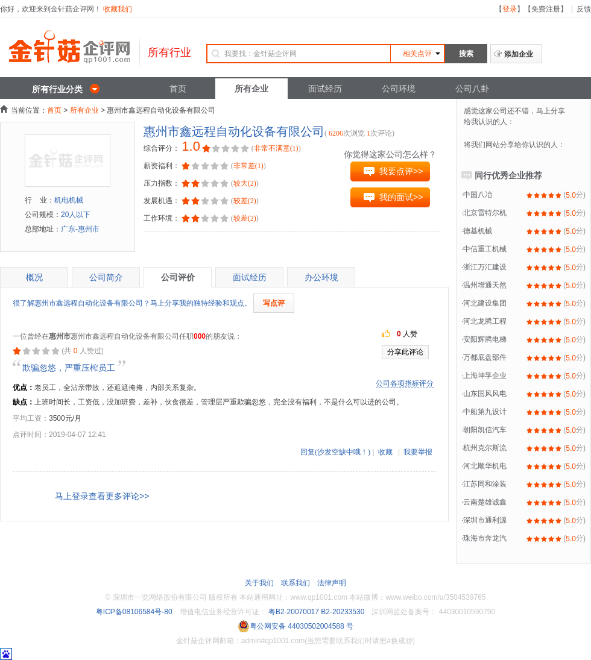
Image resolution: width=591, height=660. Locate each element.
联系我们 (295, 583)
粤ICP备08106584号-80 (134, 612)
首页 (177, 88)
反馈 (584, 9)
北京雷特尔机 (485, 213)
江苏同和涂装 (485, 484)
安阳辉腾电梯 (485, 339)
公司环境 (399, 88)
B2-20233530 (342, 612)
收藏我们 (117, 9)
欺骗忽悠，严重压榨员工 (68, 367)
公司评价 (178, 277)
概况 (34, 277)
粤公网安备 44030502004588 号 (295, 626)
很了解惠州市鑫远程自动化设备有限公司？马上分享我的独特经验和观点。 (132, 303)
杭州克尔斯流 (485, 448)
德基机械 (477, 231)
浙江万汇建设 (485, 267)
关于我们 (259, 583)
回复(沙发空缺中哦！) (335, 452)
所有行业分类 (57, 89)
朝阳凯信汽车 (485, 430)
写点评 (274, 303)
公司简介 (106, 277)
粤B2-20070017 (293, 612)
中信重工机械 (485, 249)
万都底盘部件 (485, 357)
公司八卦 (472, 88)
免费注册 (545, 9)
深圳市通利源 (485, 520)
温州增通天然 (485, 285)
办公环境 (321, 277)
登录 (509, 9)
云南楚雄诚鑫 (485, 502)
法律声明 (331, 583)
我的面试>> (401, 197)
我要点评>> (401, 171)
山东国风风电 (485, 393)
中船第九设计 (485, 411)
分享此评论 (405, 352)
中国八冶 (477, 194)
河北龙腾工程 (485, 321)
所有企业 (251, 88)
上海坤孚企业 (485, 375)
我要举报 (417, 452)
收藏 (385, 452)
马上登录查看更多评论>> (102, 496)
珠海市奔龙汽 (485, 538)
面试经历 (325, 88)
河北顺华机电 (485, 466)
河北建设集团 (485, 303)
